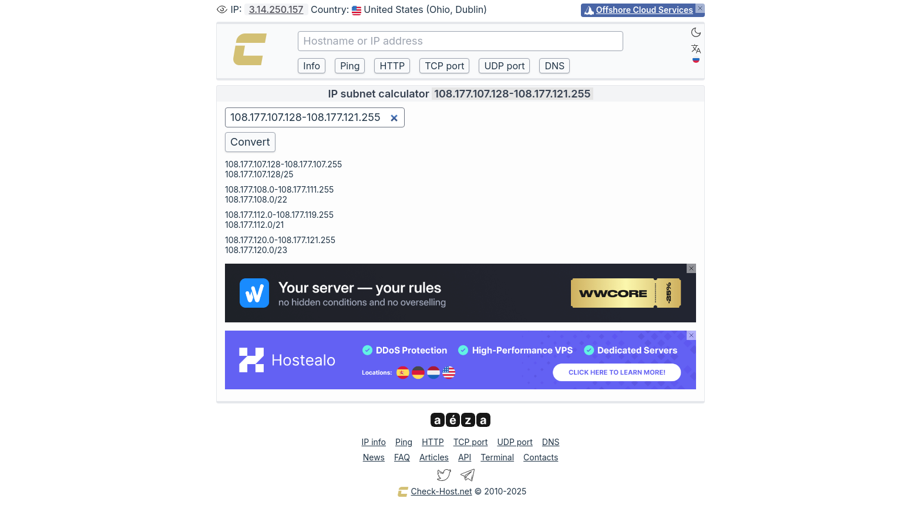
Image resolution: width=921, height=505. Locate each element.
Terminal (497, 457)
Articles (434, 457)
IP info (374, 442)
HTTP (432, 442)
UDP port (514, 442)
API (464, 457)
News (374, 457)
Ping (403, 442)
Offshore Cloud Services (644, 10)
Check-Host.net (434, 492)
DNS (551, 442)
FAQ (402, 457)
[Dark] (696, 32)
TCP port (470, 442)
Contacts (540, 457)
